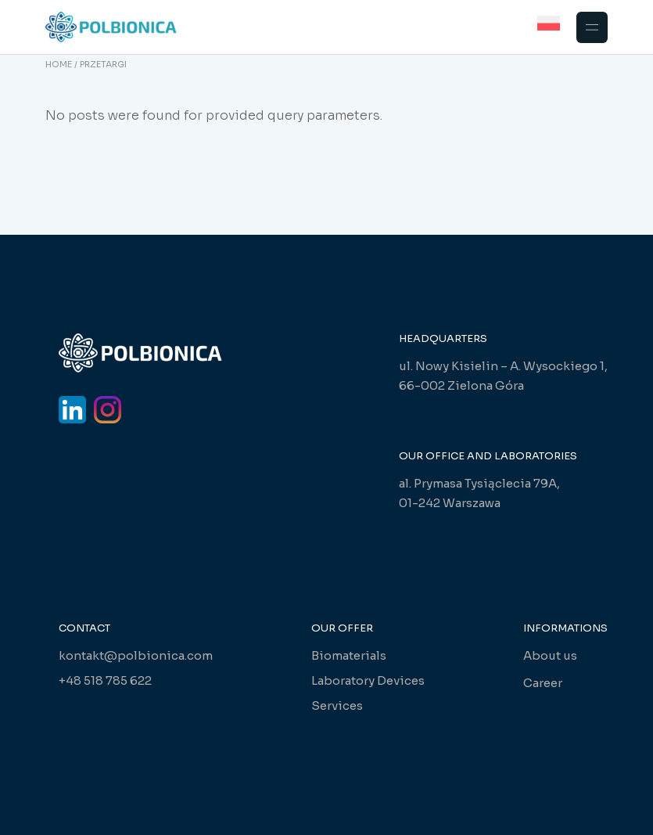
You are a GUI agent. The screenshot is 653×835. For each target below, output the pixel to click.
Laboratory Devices (368, 680)
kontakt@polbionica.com (136, 655)
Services (337, 705)
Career (542, 682)
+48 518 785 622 (105, 680)
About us (550, 655)
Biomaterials (348, 655)
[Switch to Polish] (548, 23)
